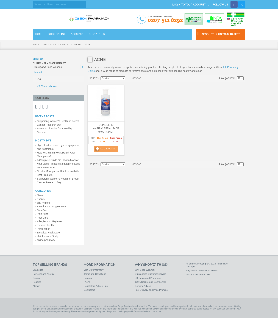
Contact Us (89, 290)
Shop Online (49, 44)
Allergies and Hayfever (49, 221)
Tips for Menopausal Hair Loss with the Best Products (58, 173)
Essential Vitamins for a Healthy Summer (54, 130)
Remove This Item (82, 67)
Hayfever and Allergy (43, 274)
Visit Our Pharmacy (94, 270)
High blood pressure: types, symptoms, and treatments (58, 147)
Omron (36, 278)
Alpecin (36, 286)
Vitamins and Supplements (51, 206)
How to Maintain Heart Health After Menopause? (56, 154)
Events (41, 199)
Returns (88, 278)
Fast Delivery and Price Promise (151, 290)
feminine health (45, 225)
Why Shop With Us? (145, 270)
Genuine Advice (143, 286)
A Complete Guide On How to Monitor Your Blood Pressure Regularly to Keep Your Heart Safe (58, 164)
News (40, 195)
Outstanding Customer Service (150, 274)
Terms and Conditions (95, 274)
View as (136, 78)
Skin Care (42, 210)
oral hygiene (44, 202)
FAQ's (87, 282)
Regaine (37, 282)
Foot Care (42, 217)
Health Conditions (70, 44)
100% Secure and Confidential (150, 282)
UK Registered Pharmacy (148, 278)
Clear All (37, 72)
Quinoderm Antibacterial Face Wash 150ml (106, 128)
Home (36, 44)
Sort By (94, 78)
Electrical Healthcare (48, 232)
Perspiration (43, 228)
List (151, 78)
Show (231, 78)
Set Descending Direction (128, 78)
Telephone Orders (165, 19)
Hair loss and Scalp (48, 236)
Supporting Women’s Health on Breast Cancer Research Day (58, 123)
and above (48, 86)
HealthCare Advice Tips (96, 286)
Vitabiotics (38, 270)
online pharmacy (46, 240)
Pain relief (42, 214)
